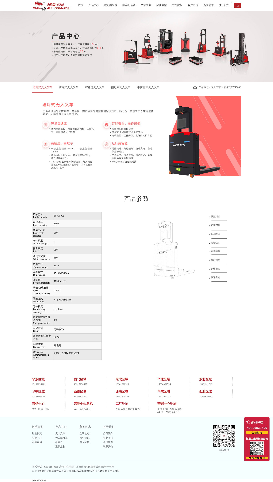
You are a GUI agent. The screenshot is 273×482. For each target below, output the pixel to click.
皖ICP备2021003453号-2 (84, 471)
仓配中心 (37, 438)
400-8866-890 (39, 480)
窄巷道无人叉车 (94, 87)
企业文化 (108, 438)
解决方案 (161, 5)
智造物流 (37, 433)
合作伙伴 (108, 442)
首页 (80, 5)
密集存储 (37, 442)
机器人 (59, 442)
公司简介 (108, 433)
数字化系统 (128, 5)
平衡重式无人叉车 (148, 87)
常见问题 (84, 442)
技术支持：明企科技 (109, 471)
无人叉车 (216, 87)
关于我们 (224, 5)
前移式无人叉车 (68, 87)
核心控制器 (110, 5)
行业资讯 (84, 438)
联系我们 (108, 446)
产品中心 (93, 5)
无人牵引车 (61, 438)
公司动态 (84, 433)
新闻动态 (208, 5)
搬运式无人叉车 (121, 87)
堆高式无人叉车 (42, 87)
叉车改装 (146, 5)
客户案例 (193, 5)
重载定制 (60, 446)
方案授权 (177, 5)
